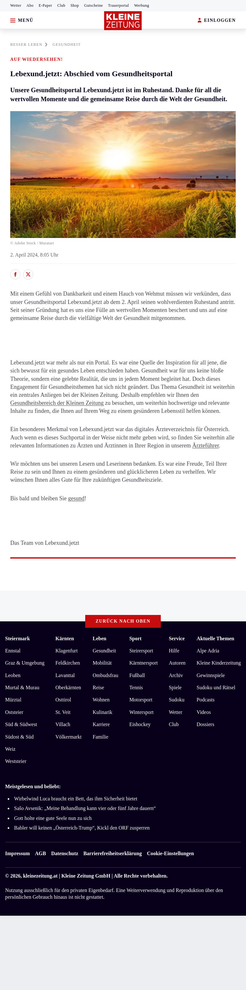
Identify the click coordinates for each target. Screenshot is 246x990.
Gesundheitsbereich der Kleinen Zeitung (56, 403)
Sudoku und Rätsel (216, 687)
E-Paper (45, 5)
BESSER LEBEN (28, 44)
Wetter (15, 5)
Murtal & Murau (22, 687)
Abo (30, 5)
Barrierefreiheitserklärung (112, 853)
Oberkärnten (68, 687)
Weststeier (15, 761)
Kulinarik (102, 712)
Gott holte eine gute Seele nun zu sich (53, 818)
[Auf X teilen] (28, 274)
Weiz (10, 749)
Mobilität (102, 663)
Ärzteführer (205, 445)
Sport (135, 638)
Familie (100, 737)
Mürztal (13, 699)
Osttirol (63, 699)
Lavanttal (65, 675)
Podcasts (206, 699)
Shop (74, 5)
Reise (98, 687)
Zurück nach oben (123, 621)
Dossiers (205, 724)
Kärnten (64, 638)
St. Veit (62, 712)
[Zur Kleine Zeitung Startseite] (123, 20)
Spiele (175, 687)
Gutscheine (93, 5)
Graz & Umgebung (25, 663)
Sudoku (176, 699)
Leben (99, 638)
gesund (76, 498)
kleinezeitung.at (40, 876)
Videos (204, 712)
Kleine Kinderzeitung (219, 663)
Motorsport (140, 699)
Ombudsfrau (105, 675)
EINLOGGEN (217, 21)
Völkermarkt (68, 737)
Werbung (141, 5)
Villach (62, 724)
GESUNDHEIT (67, 44)
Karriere (101, 724)
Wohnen (101, 699)
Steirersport (141, 650)
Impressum (17, 853)
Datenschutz (64, 853)
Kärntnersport (143, 663)
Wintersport (141, 712)
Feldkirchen (67, 663)
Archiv (176, 675)
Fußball (137, 675)
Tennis (136, 687)
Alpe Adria (208, 650)
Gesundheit (104, 650)
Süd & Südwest (21, 724)
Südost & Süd (19, 737)
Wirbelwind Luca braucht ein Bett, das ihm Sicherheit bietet (75, 798)
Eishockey (140, 724)
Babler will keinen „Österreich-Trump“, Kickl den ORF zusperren (82, 827)
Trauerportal (118, 5)
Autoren (177, 663)
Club (61, 5)
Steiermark (17, 638)
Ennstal (12, 650)
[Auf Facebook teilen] (15, 274)
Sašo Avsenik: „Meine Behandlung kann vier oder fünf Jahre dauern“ (85, 808)
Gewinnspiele (211, 675)
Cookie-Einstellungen (170, 853)
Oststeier (14, 712)
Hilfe (174, 650)
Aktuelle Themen (215, 638)
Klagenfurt (66, 650)
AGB (40, 853)
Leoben (12, 675)
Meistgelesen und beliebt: (33, 786)
